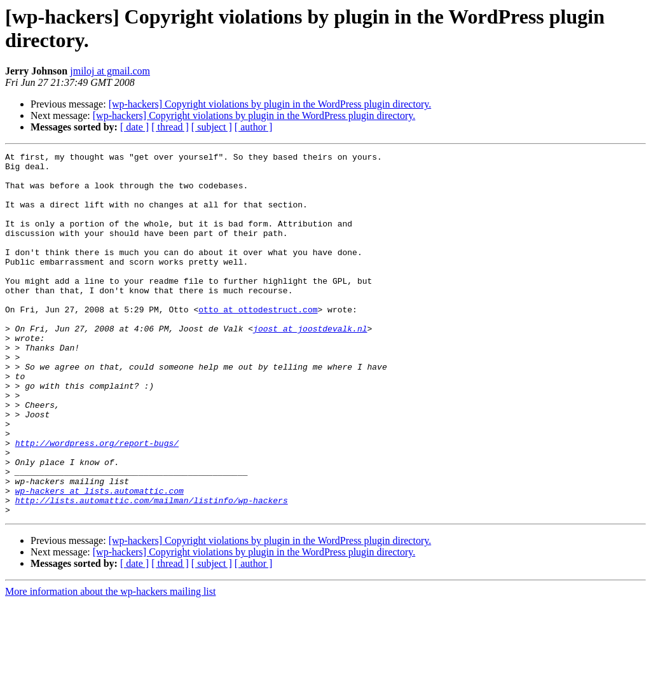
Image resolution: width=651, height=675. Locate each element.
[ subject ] (211, 127)
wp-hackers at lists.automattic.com (99, 559)
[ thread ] (170, 127)
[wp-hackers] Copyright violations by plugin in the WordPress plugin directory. (270, 104)
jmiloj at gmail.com (110, 71)
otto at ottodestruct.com (257, 341)
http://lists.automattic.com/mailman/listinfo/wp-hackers (151, 570)
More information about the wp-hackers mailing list (110, 663)
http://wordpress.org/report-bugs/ (97, 502)
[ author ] (254, 127)
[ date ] (134, 127)
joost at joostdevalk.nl (310, 364)
